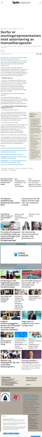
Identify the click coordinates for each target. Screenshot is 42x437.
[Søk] (40, 3)
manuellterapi (13, 170)
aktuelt (17, 168)
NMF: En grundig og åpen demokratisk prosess (12, 154)
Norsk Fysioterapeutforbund (10, 382)
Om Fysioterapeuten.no (9, 385)
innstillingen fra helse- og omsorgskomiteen (12, 83)
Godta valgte (11, 433)
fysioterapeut (4, 168)
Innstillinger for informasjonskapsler (35, 436)
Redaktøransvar (5, 390)
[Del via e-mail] (40, 54)
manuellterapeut (4, 170)
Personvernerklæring (8, 379)
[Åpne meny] (2, 3)
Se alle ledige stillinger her (21, 268)
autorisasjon (11, 168)
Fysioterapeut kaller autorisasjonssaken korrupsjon (13, 148)
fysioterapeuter (23, 168)
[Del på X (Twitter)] (39, 54)
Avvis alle (5, 433)
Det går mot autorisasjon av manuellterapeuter (12, 164)
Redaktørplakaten (27, 396)
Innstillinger (16, 433)
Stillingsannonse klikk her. (9, 384)
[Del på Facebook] (37, 54)
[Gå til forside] (21, 2)
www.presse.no (34, 412)
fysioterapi (30, 168)
